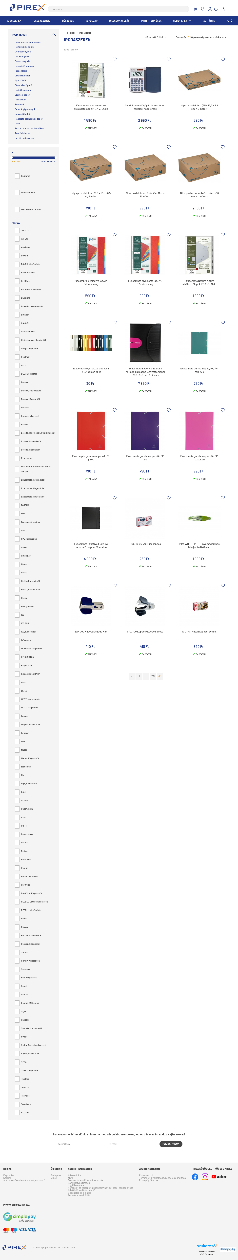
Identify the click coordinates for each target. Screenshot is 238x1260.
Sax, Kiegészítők (26, 977)
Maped (21, 750)
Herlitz (21, 572)
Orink (20, 792)
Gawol (21, 547)
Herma (21, 598)
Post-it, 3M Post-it (26, 876)
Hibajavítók (20, 100)
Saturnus (22, 969)
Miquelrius (23, 766)
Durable (21, 382)
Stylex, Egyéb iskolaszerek (30, 1045)
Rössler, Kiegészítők (27, 944)
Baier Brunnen (25, 272)
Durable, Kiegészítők (27, 399)
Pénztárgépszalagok (25, 109)
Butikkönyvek (22, 56)
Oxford (21, 800)
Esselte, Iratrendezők (28, 441)
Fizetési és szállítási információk (85, 1180)
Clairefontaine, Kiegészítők (30, 340)
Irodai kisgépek (23, 90)
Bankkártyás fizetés (79, 1183)
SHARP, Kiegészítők (27, 961)
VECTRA (22, 1112)
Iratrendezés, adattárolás (27, 42)
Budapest (56, 1175)
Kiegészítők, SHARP (27, 674)
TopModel (22, 1096)
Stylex (21, 1036)
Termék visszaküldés (79, 1195)
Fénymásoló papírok (27, 522)
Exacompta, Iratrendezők (30, 480)
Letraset (22, 733)
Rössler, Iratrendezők (28, 935)
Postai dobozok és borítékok (29, 128)
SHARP (21, 952)
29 (153, 676)
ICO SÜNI (22, 623)
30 (159, 676)
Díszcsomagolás (119, 21)
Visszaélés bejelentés (79, 1193)
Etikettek (19, 104)
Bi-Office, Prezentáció (28, 289)
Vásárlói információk (80, 1169)
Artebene (22, 247)
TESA (20, 1062)
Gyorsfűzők (20, 80)
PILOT (21, 817)
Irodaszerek (13, 21)
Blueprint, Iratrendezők (29, 306)
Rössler (21, 927)
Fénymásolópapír (23, 85)
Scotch (21, 994)
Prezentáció (21, 71)
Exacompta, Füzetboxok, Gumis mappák (33, 469)
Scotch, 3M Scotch (27, 1003)
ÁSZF (70, 1178)
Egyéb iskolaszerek (27, 416)
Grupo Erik (23, 556)
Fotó (229, 21)
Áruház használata (149, 1169)
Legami (21, 716)
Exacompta (23, 458)
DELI (20, 365)
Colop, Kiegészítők (26, 348)
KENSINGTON (24, 657)
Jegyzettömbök (23, 114)
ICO (19, 615)
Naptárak (208, 21)
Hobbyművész (24, 606)
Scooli (21, 986)
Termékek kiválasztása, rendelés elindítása (162, 1178)
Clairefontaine (25, 331)
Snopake (22, 1020)
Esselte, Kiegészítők (27, 449)
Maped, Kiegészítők (27, 758)
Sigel (20, 1011)
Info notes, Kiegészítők (28, 648)
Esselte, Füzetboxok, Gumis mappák (35, 433)
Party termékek (151, 21)
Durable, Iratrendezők (28, 390)
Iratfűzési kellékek (24, 47)
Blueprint (22, 298)
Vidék (54, 1178)
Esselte (21, 424)
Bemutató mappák (24, 66)
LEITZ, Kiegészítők (27, 707)
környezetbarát (25, 192)
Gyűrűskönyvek (23, 52)
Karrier (7, 1178)
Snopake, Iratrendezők (28, 1028)
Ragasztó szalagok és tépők (29, 119)
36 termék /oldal (154, 37)
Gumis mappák (22, 61)
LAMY (20, 682)
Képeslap (91, 21)
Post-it (21, 868)
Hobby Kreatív (182, 21)
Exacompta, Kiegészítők (29, 488)
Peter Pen (23, 859)
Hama (21, 564)
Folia (20, 513)
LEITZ (21, 691)
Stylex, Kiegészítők (27, 1053)
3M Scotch (23, 230)
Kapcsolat (8, 1175)
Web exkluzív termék (28, 209)
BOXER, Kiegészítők (27, 264)
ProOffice (22, 885)
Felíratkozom (170, 1144)
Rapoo (21, 918)
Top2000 (22, 1087)
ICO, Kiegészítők (25, 631)
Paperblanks (24, 834)
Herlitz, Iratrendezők (27, 581)
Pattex (21, 842)
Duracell (22, 407)
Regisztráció (146, 1175)
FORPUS (22, 505)
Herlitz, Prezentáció (27, 589)
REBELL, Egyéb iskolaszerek (31, 901)
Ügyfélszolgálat (76, 1185)
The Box (22, 1079)
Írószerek (67, 21)
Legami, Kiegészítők (27, 724)
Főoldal (71, 33)
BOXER (21, 255)
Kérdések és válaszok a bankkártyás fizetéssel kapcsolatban (100, 1188)
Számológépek (22, 95)
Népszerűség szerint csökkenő (206, 37)
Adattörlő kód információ (81, 1190)
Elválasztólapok (22, 76)
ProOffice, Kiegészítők (28, 893)
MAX (20, 741)
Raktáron (22, 176)
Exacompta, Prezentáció (29, 496)
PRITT (21, 826)
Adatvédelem (75, 1175)
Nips (20, 775)
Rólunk (7, 1169)
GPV (20, 530)
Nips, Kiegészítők (26, 783)
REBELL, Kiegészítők (28, 910)
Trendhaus (23, 1104)
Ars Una (21, 239)
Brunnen (22, 314)
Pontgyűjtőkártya (148, 1180)
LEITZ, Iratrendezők (27, 699)
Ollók (17, 124)
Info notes (23, 640)
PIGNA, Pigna (24, 809)
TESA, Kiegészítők (26, 1070)
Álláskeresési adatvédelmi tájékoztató (24, 1180)
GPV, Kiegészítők (26, 539)
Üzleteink (56, 1169)
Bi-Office (22, 281)
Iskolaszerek (41, 21)
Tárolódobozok (22, 133)
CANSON (22, 323)
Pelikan (21, 851)
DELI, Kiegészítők (26, 374)
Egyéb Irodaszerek (24, 138)
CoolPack (22, 357)
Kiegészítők (23, 665)
